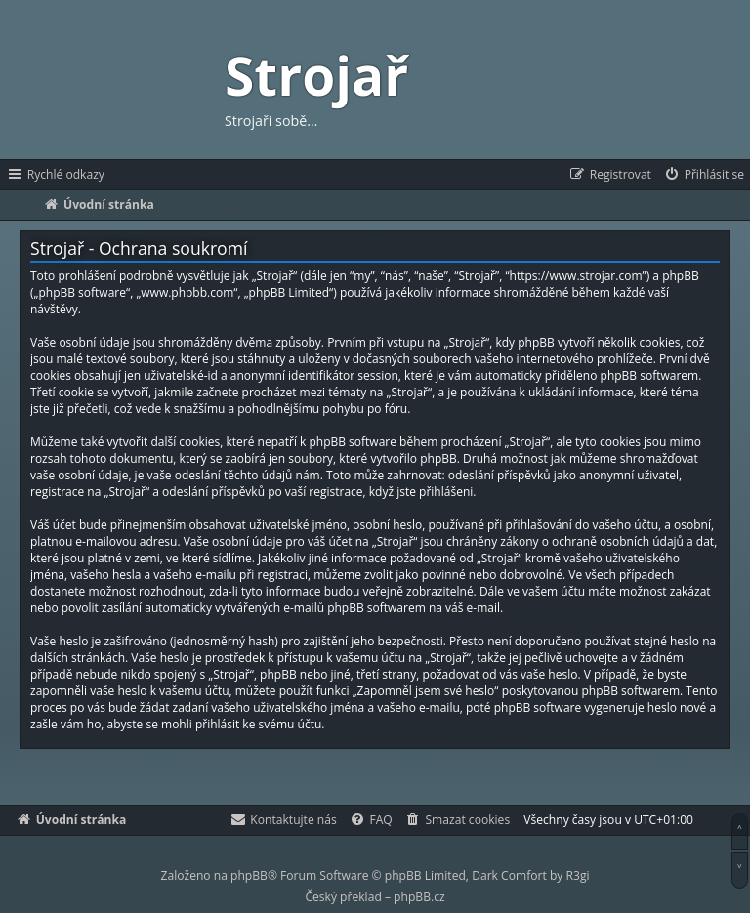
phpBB (249, 875)
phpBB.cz (419, 897)
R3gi (578, 875)
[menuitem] (703, 174)
